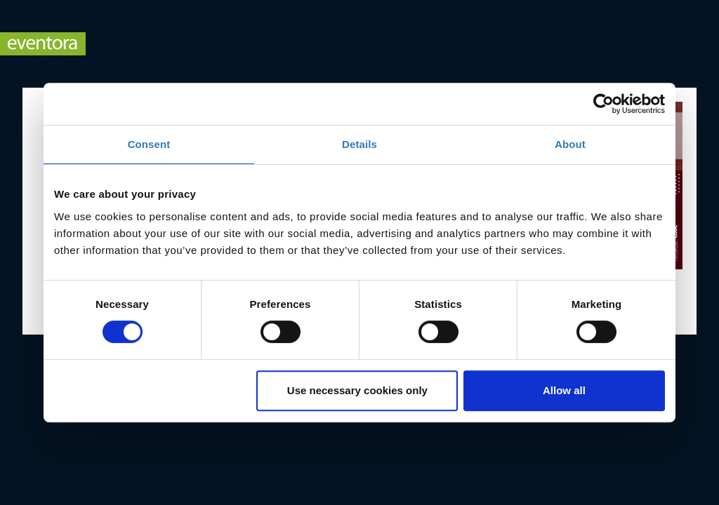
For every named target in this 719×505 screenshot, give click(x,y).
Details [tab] (359, 144)
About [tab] (570, 144)
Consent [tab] (149, 144)
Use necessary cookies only (357, 390)
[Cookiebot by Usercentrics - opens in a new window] (603, 103)
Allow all (564, 390)
